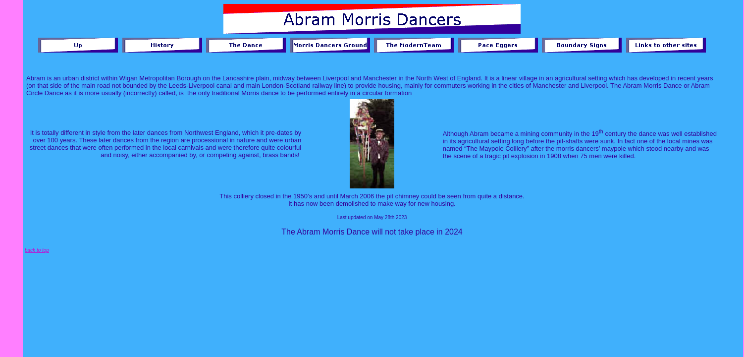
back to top (37, 250)
